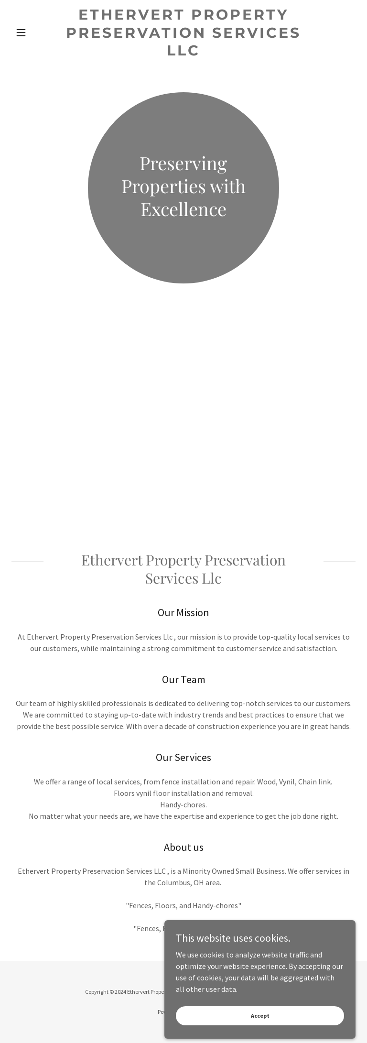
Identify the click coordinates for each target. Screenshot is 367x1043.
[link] (183, 52)
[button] (37, 32)
